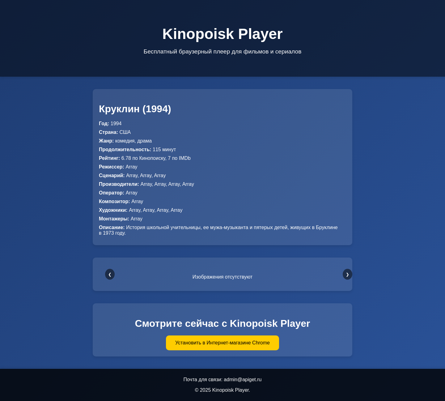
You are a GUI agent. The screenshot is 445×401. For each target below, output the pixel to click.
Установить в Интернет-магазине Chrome (222, 342)
